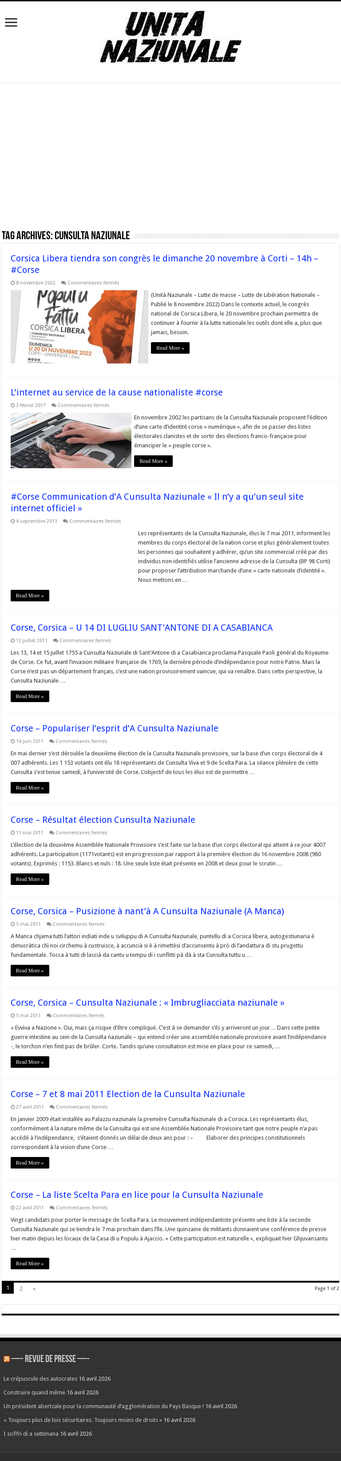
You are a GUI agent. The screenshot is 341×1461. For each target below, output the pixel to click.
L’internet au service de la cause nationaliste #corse (117, 389)
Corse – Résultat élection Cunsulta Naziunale (103, 814)
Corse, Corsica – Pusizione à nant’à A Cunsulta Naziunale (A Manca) (147, 906)
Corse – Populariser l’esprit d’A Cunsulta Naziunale (114, 723)
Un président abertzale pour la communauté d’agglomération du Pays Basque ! (104, 1401)
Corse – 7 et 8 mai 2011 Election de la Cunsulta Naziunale (128, 1089)
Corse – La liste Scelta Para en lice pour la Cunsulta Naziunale (137, 1190)
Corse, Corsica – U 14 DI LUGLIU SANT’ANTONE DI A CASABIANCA (142, 622)
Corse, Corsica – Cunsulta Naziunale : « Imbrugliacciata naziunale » (148, 997)
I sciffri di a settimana (31, 1428)
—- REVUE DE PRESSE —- (50, 1355)
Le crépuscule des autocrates (40, 1373)
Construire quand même (34, 1387)
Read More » (174, 348)
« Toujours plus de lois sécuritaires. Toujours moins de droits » (83, 1415)
